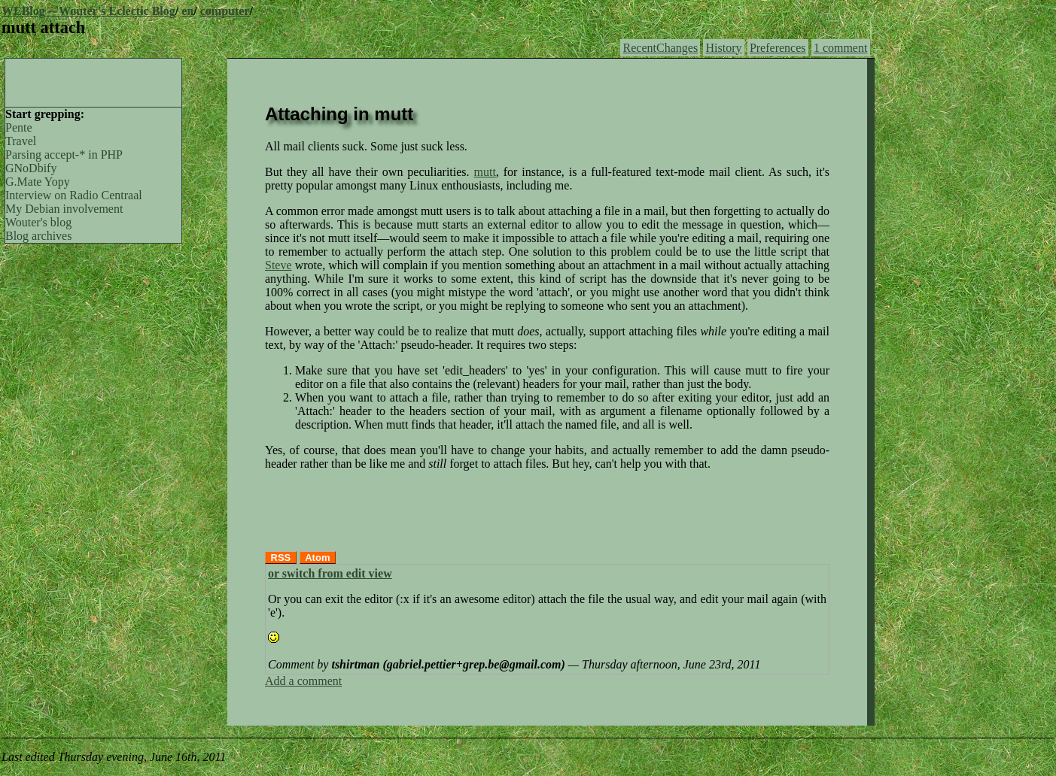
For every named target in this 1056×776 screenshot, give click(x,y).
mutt (484, 171)
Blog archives (38, 235)
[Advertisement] (93, 81)
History (724, 47)
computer (225, 11)
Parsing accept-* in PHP (64, 154)
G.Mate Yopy (37, 181)
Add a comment (303, 680)
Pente (18, 127)
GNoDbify (30, 168)
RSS (281, 557)
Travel (20, 141)
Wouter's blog (38, 222)
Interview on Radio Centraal (73, 195)
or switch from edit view (330, 573)
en (187, 11)
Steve (278, 265)
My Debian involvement (64, 208)
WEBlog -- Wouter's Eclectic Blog (88, 11)
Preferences (778, 47)
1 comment (841, 47)
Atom (317, 557)
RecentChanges (660, 47)
